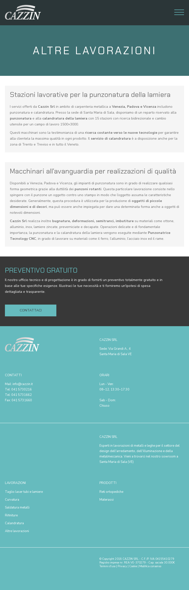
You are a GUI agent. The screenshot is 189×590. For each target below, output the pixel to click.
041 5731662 (21, 395)
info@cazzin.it (23, 384)
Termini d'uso (107, 566)
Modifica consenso (150, 566)
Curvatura (12, 499)
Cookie (133, 566)
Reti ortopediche (111, 492)
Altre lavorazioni (17, 531)
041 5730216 (21, 389)
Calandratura (14, 523)
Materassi (106, 499)
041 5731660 (22, 400)
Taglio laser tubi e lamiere (24, 492)
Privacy (122, 566)
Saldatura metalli (17, 507)
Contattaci (31, 310)
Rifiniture (11, 515)
